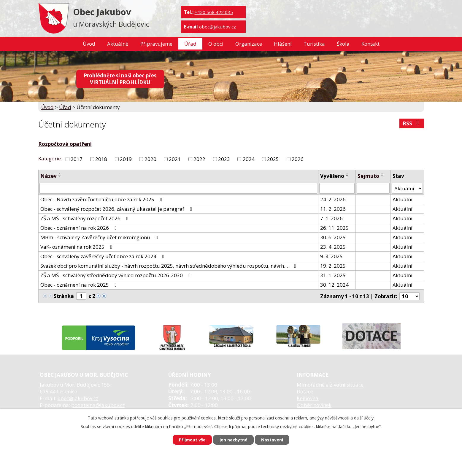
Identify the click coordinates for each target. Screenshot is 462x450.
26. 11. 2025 (334, 227)
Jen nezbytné (233, 440)
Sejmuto (368, 176)
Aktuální (402, 199)
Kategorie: (50, 158)
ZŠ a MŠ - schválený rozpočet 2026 (85, 218)
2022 (199, 159)
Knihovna (307, 398)
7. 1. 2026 (331, 218)
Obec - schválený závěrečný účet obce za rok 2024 (103, 256)
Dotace (305, 391)
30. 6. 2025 (333, 237)
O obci (215, 43)
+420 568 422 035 (214, 12)
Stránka (64, 296)
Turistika (314, 43)
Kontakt (370, 43)
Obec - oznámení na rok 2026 (79, 227)
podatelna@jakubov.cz (98, 405)
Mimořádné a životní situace (330, 384)
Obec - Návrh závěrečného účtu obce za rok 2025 (102, 199)
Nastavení (272, 440)
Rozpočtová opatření (65, 144)
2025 (273, 159)
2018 (101, 159)
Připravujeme (156, 43)
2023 (224, 159)
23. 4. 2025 (333, 246)
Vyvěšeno (332, 176)
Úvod (89, 43)
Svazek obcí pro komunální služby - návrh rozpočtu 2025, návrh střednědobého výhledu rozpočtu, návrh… (169, 265)
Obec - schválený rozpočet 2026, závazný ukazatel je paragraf (117, 208)
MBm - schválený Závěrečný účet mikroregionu (100, 237)
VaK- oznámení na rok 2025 (77, 246)
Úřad (190, 43)
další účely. (364, 418)
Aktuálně (117, 43)
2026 (298, 159)
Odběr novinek (314, 405)
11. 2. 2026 (333, 208)
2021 (175, 159)
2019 (126, 159)
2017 (76, 159)
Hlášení (283, 43)
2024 (249, 159)
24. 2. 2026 (333, 199)
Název (48, 176)
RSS (412, 123)
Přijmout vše (192, 440)
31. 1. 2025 (333, 275)
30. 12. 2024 (334, 284)
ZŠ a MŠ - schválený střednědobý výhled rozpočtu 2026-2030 (116, 275)
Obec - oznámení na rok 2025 (79, 284)
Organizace (248, 43)
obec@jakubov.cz (217, 27)
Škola (343, 43)
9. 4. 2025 (331, 256)
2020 (150, 159)
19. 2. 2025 (333, 265)
